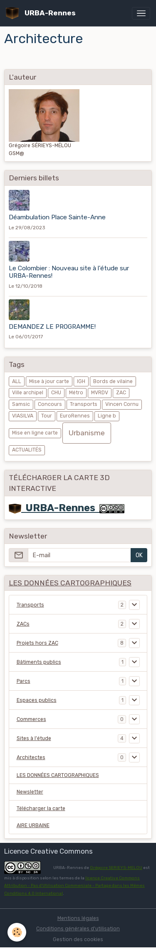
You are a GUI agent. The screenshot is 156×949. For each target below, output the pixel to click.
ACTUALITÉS (27, 450)
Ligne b (107, 416)
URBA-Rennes (54, 508)
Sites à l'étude (34, 738)
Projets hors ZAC (37, 643)
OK (139, 555)
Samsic (21, 404)
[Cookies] (16, 932)
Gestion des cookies (78, 939)
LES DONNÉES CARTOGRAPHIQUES (58, 775)
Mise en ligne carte (35, 433)
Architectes (31, 757)
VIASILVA (22, 416)
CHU (56, 393)
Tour (46, 416)
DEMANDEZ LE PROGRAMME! (52, 326)
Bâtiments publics (39, 662)
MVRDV (99, 393)
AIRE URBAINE (33, 825)
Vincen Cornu (122, 404)
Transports (83, 404)
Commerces (31, 719)
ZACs (23, 624)
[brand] (42, 13)
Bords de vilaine (113, 381)
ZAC (121, 393)
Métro (76, 393)
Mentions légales (78, 918)
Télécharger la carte (41, 808)
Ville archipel (27, 393)
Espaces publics (37, 700)
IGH (81, 381)
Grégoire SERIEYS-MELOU (116, 867)
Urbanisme (87, 433)
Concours (50, 404)
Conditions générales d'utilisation (78, 929)
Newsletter (30, 792)
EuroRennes (75, 416)
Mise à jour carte (49, 381)
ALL (16, 381)
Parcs (23, 681)
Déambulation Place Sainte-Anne (57, 217)
